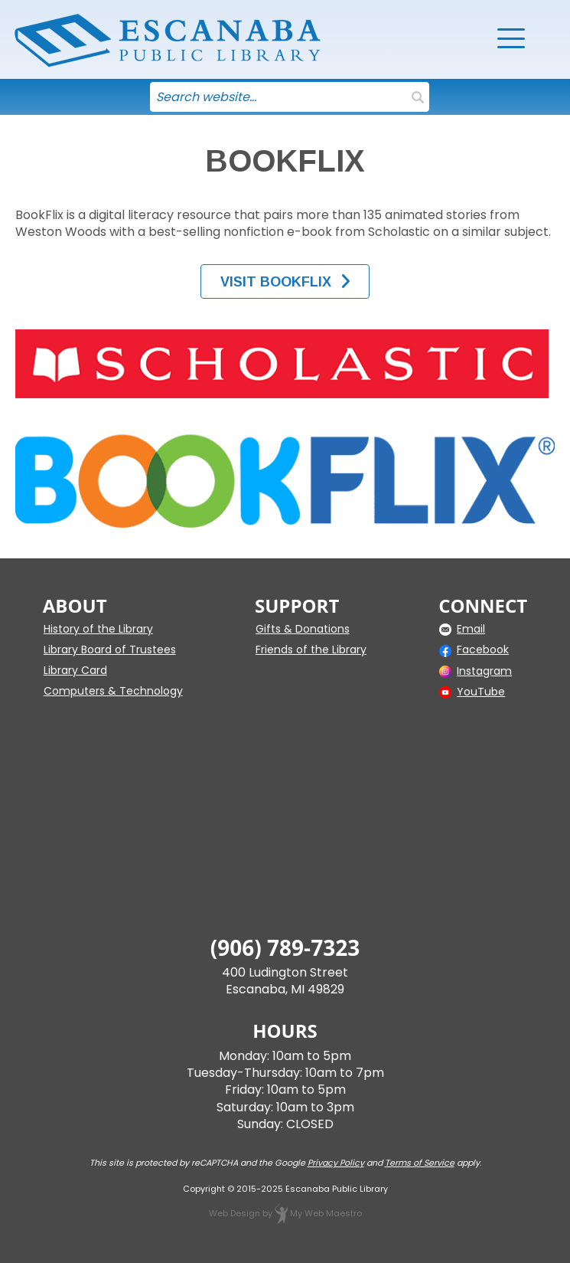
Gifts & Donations (303, 628)
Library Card (75, 670)
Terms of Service (419, 1163)
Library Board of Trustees (110, 649)
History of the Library (98, 628)
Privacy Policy (336, 1163)
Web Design (234, 1213)
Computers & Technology (113, 691)
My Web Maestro (326, 1213)
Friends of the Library (311, 649)
